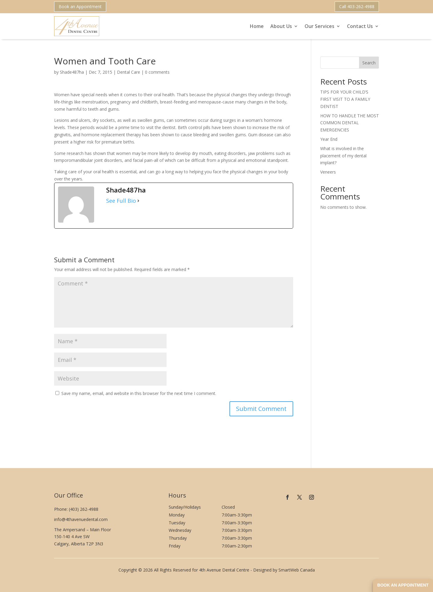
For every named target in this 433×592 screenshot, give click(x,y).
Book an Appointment (80, 6)
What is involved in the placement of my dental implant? (343, 156)
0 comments (157, 72)
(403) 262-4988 (83, 509)
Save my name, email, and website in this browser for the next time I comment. (138, 393)
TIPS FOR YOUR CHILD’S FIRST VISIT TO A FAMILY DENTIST (345, 99)
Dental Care (128, 72)
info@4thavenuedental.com (81, 519)
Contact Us (360, 26)
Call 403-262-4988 (356, 6)
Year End (328, 139)
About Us (281, 26)
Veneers (328, 172)
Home (257, 26)
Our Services (319, 26)
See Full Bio (121, 200)
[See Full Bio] (138, 201)
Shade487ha (72, 72)
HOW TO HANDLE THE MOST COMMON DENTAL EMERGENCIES (349, 123)
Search (369, 63)
